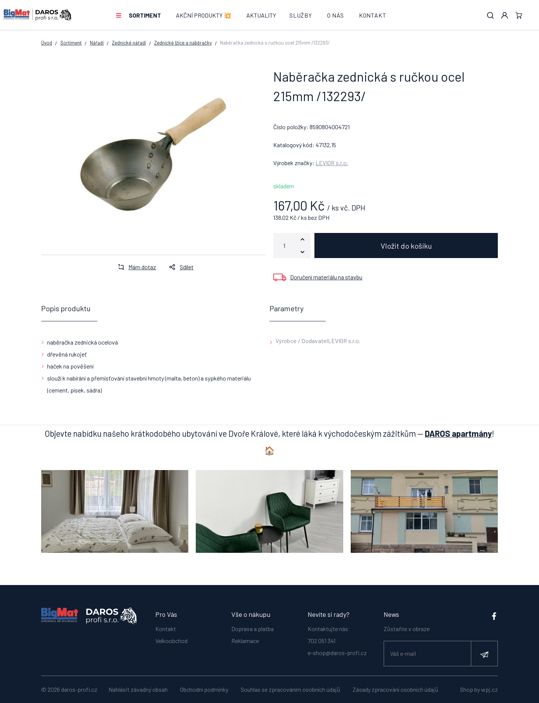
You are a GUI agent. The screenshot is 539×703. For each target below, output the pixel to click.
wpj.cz (489, 689)
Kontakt (372, 15)
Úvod (46, 43)
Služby (300, 15)
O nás (335, 15)
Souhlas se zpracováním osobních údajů (290, 689)
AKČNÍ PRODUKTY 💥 (203, 15)
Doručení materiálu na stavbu (326, 277)
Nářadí (97, 43)
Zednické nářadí (129, 43)
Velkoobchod (171, 640)
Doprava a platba (252, 628)
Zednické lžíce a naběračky (183, 43)
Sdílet (179, 266)
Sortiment (145, 15)
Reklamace (245, 640)
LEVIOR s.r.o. (332, 162)
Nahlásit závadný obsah (138, 689)
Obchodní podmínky (204, 689)
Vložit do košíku (406, 245)
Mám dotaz (134, 266)
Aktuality (261, 15)
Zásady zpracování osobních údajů (395, 689)
